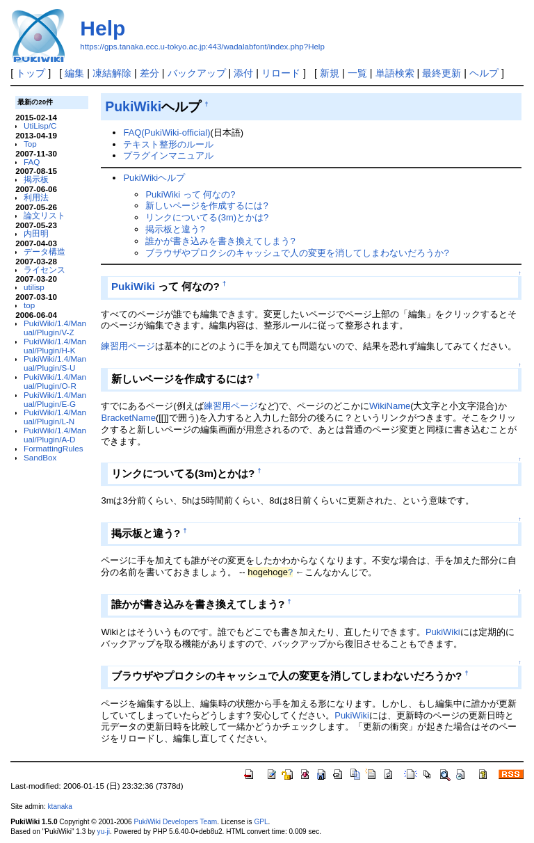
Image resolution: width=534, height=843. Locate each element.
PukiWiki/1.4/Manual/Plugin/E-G (55, 399)
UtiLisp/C (40, 125)
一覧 (357, 73)
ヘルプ (484, 73)
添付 (243, 73)
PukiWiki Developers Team (175, 822)
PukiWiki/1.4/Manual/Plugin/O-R (55, 381)
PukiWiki (133, 106)
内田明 (36, 233)
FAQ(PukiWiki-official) (166, 132)
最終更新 (441, 73)
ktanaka (60, 806)
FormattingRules (53, 448)
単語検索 (394, 73)
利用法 (36, 197)
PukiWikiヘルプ (154, 177)
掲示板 (36, 179)
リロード (280, 73)
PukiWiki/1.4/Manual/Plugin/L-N (55, 417)
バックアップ (197, 73)
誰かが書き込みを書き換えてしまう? (220, 241)
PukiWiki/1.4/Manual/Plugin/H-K (55, 346)
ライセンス (44, 269)
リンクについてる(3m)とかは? (206, 217)
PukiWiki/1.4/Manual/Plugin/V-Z (55, 328)
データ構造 (44, 251)
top (29, 305)
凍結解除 (111, 73)
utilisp (34, 286)
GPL (261, 822)
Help (102, 28)
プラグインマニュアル (168, 155)
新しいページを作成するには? (206, 205)
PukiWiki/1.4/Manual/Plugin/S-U (55, 363)
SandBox (40, 457)
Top (30, 143)
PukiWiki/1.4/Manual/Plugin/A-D (55, 435)
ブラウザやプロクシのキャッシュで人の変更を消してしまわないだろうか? (296, 253)
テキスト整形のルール (168, 144)
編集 (74, 73)
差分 (149, 73)
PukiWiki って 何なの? (190, 194)
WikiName (389, 406)
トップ (30, 73)
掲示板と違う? (174, 229)
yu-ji (103, 831)
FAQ (32, 161)
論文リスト (44, 215)
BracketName (128, 417)
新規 (329, 73)
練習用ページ (128, 346)
